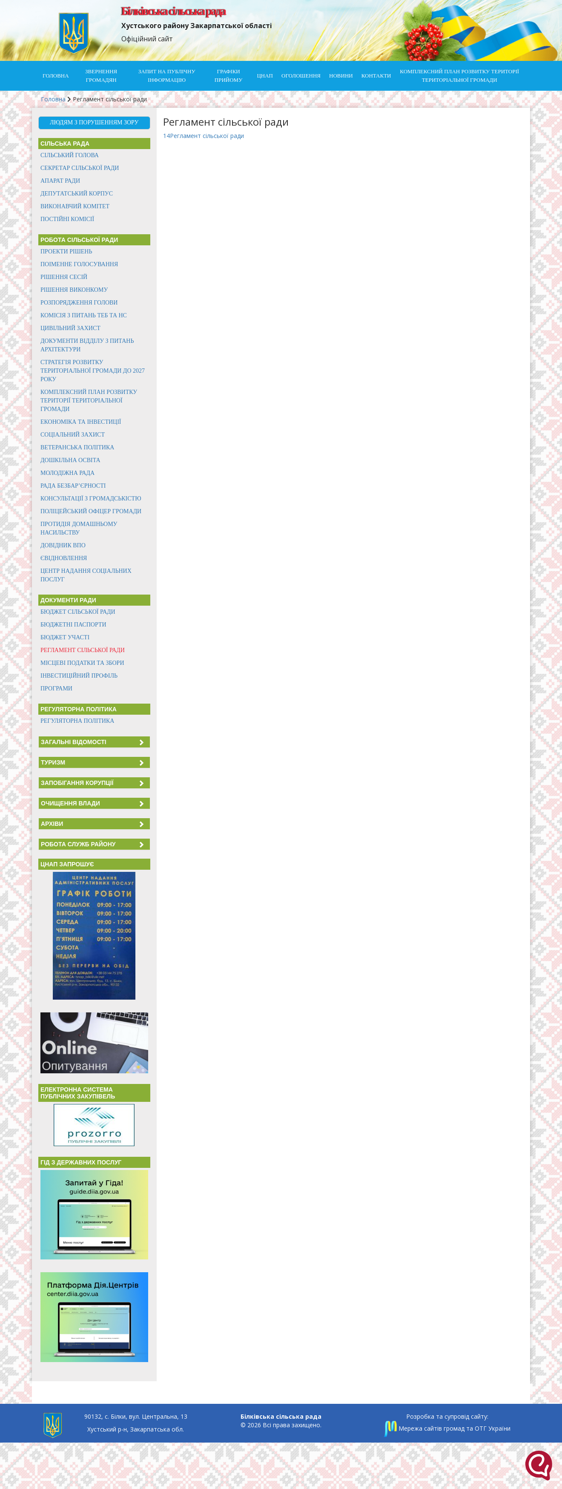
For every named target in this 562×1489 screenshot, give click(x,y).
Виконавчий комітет (74, 206)
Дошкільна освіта (70, 460)
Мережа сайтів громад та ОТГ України (447, 1428)
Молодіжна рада (67, 473)
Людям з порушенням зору (94, 122)
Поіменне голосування (79, 264)
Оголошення (301, 75)
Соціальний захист (72, 434)
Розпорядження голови (79, 302)
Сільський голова (69, 155)
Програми (56, 688)
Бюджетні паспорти (73, 624)
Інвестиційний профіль (79, 676)
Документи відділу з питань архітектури (87, 345)
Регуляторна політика (77, 721)
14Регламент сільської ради (203, 136)
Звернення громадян (101, 75)
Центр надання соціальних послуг (86, 575)
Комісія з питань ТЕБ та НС (83, 315)
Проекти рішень (66, 251)
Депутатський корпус (76, 193)
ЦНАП (265, 75)
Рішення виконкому (74, 290)
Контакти (376, 75)
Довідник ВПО (63, 545)
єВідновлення (63, 558)
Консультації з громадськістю (90, 498)
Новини (341, 75)
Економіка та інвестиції (80, 422)
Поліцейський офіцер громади (90, 511)
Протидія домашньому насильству (79, 528)
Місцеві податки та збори (82, 663)
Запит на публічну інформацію (166, 75)
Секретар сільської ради (79, 168)
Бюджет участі (64, 637)
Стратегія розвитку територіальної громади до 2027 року (92, 370)
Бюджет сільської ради (77, 612)
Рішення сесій (63, 277)
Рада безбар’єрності (73, 486)
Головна (56, 75)
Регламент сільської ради (82, 650)
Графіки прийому (229, 75)
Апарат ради (60, 181)
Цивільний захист (70, 328)
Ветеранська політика (77, 447)
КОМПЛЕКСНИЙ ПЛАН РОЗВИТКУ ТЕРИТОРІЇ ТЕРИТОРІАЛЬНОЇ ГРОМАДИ (459, 75)
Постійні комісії (67, 219)
